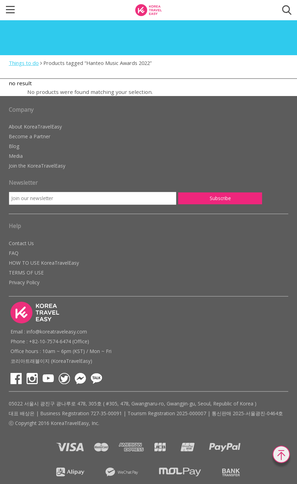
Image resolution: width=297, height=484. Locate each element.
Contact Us (21, 243)
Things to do (24, 62)
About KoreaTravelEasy (35, 126)
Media (16, 156)
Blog (14, 146)
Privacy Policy (24, 282)
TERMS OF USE (26, 272)
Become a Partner (29, 136)
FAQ (14, 253)
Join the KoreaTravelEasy (37, 165)
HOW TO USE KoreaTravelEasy (44, 262)
